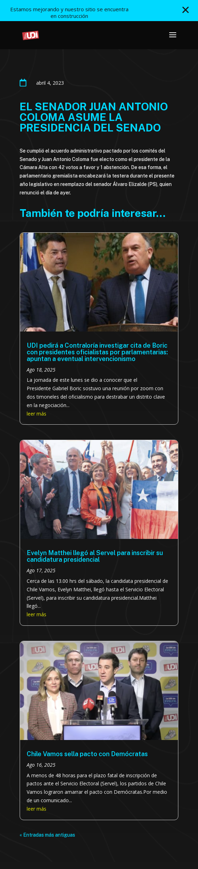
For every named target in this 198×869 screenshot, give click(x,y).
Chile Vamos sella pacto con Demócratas (87, 754)
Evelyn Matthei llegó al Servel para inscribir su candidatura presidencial (95, 556)
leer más (36, 413)
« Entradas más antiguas (47, 835)
